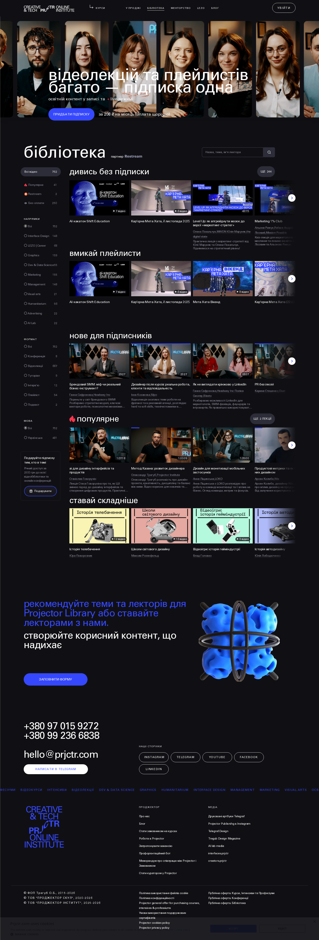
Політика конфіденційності (156, 898)
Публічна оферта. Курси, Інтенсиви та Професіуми (241, 893)
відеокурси (42, 790)
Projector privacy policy (154, 927)
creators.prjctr (217, 861)
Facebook (249, 757)
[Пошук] (232, 152)
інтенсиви (68, 790)
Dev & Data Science (128, 790)
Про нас (144, 816)
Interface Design (220, 790)
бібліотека (157, 5)
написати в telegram (55, 769)
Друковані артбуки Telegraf (226, 816)
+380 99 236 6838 (61, 735)
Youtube (217, 757)
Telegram (185, 757)
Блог (216, 5)
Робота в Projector (151, 838)
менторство (182, 5)
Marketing (281, 790)
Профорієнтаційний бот (155, 853)
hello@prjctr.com (61, 754)
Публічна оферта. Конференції (228, 898)
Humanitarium (186, 790)
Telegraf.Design (218, 831)
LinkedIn (154, 769)
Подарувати (40, 491)
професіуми (15, 790)
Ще (266, 171)
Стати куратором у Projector (158, 873)
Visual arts (307, 790)
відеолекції (94, 790)
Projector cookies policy (154, 923)
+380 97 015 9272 (61, 726)
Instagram (154, 757)
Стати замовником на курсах (158, 831)
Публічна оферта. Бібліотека (227, 903)
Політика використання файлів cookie (163, 893)
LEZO (202, 5)
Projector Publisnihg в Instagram (229, 823)
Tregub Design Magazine (224, 838)
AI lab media (216, 846)
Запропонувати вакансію (155, 846)
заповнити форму (55, 679)
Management (253, 790)
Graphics (159, 790)
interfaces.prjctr (218, 853)
